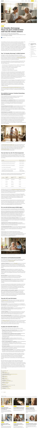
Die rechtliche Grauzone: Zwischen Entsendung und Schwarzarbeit (33, 47)
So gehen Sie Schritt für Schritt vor (34, 56)
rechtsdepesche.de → (8, 380)
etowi (2, 0)
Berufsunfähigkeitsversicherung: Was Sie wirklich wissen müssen (18, 408)
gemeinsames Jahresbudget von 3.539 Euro (18, 189)
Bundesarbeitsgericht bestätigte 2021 (8, 144)
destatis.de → (9, 386)
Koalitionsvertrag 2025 (5, 320)
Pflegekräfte (16, 263)
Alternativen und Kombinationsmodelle (33, 53)
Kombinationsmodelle (11, 260)
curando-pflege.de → (8, 388)
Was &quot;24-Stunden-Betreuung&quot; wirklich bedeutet (33, 44)
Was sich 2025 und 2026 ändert (33, 55)
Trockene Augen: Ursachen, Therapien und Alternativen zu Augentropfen (18, 424)
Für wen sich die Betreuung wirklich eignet (33, 51)
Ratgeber (4, 24)
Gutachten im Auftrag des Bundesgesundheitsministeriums (11, 87)
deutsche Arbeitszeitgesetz (21, 57)
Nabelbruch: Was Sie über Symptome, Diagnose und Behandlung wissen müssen (30, 408)
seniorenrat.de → (7, 382)
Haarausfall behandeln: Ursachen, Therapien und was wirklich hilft (31, 424)
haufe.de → (5, 384)
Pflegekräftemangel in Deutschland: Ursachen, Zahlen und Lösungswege (6, 408)
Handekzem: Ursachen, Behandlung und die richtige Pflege (5, 424)
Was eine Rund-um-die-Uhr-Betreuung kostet (33, 49)
